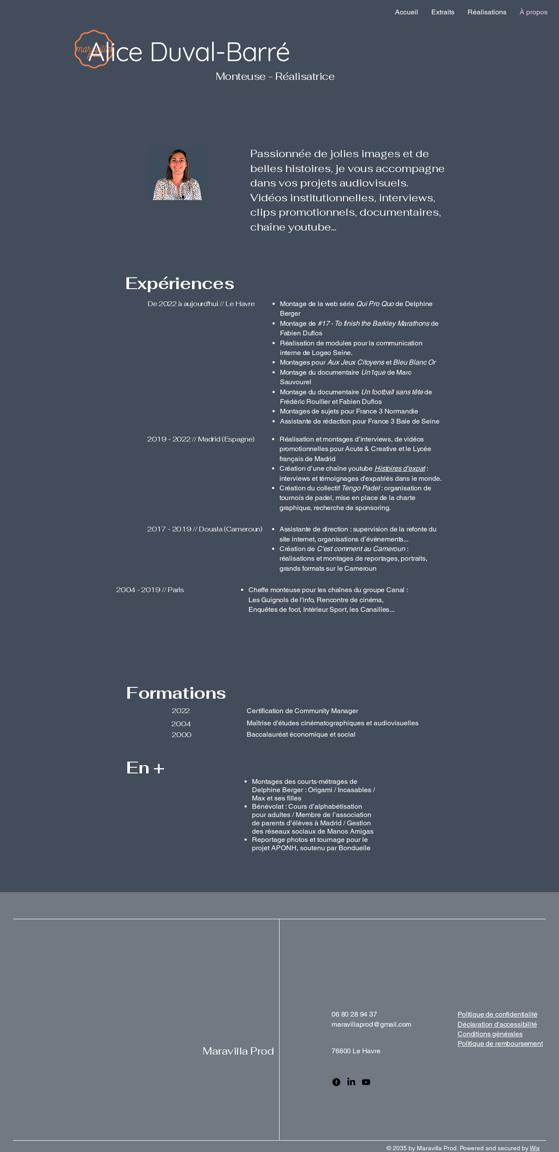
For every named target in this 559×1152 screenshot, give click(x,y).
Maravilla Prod (238, 1051)
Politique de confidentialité (498, 1014)
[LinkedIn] (351, 1082)
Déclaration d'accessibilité (497, 1024)
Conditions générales (490, 1034)
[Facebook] (336, 1082)
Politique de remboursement (500, 1043)
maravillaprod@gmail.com (371, 1024)
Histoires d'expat (399, 468)
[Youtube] (366, 1082)
